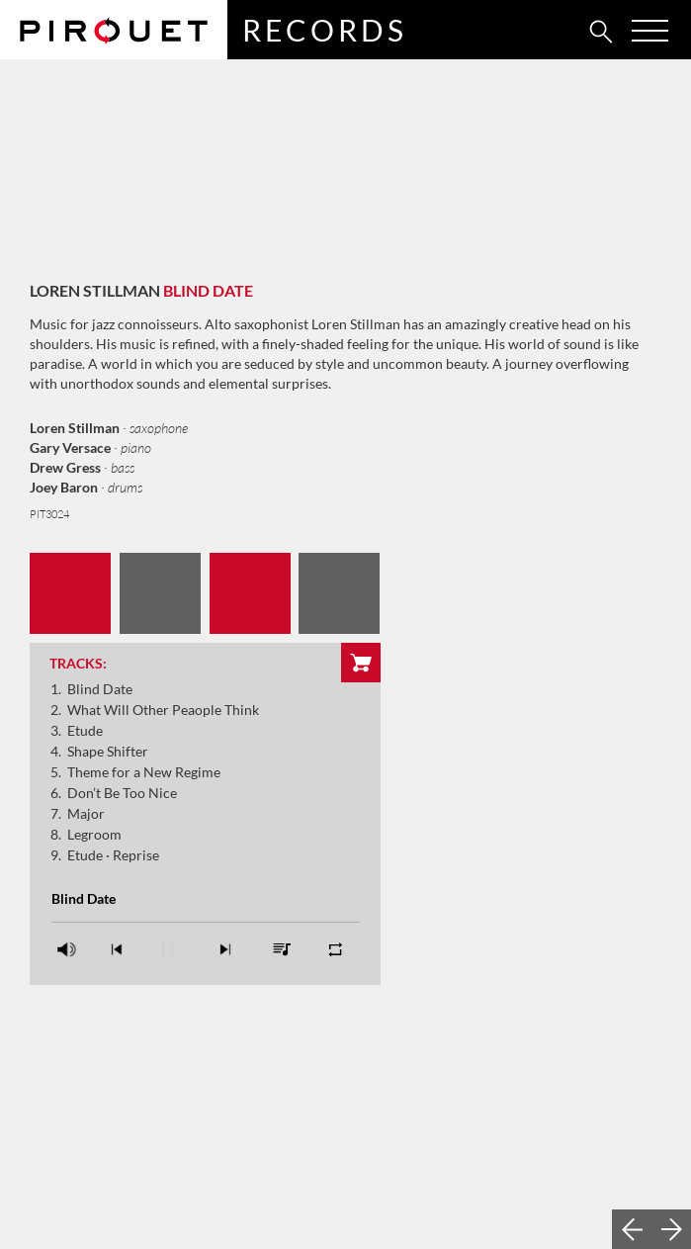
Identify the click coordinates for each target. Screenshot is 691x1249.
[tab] (557, 30)
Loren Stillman (95, 290)
